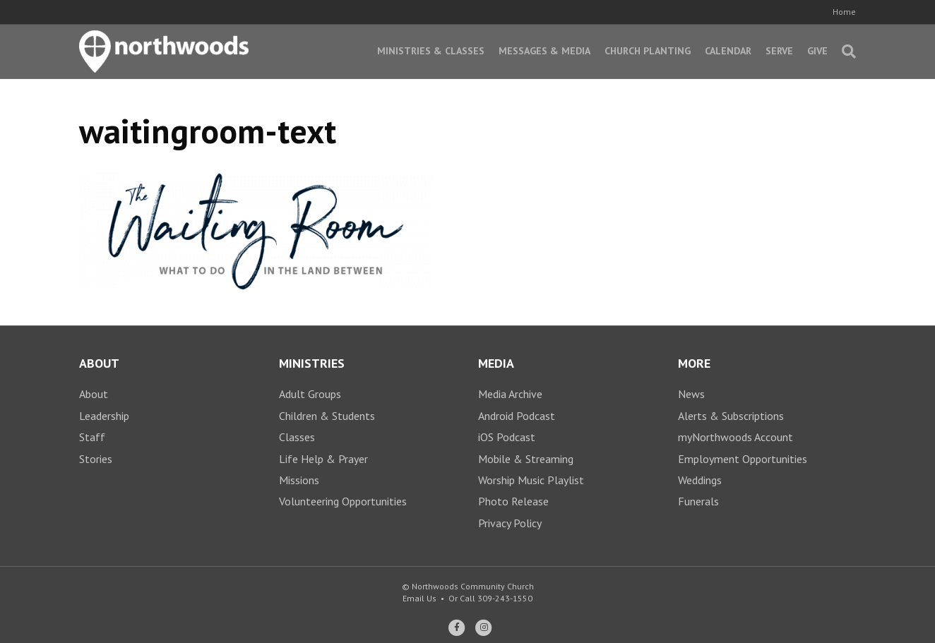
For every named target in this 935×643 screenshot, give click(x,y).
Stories (95, 459)
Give (817, 50)
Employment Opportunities (742, 459)
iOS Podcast (506, 437)
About (93, 394)
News (691, 394)
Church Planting (648, 50)
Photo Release (513, 501)
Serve (779, 50)
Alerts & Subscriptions (731, 416)
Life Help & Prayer (323, 459)
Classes (297, 437)
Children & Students (327, 416)
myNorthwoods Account (735, 437)
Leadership (104, 416)
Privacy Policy (510, 523)
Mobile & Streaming (525, 459)
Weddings (700, 480)
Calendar (728, 50)
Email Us (419, 598)
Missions (299, 480)
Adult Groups (310, 394)
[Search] (845, 51)
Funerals (698, 501)
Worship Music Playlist (531, 480)
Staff (92, 437)
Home (844, 11)
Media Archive (510, 394)
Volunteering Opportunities (343, 501)
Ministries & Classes (430, 50)
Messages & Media (544, 50)
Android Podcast (516, 416)
